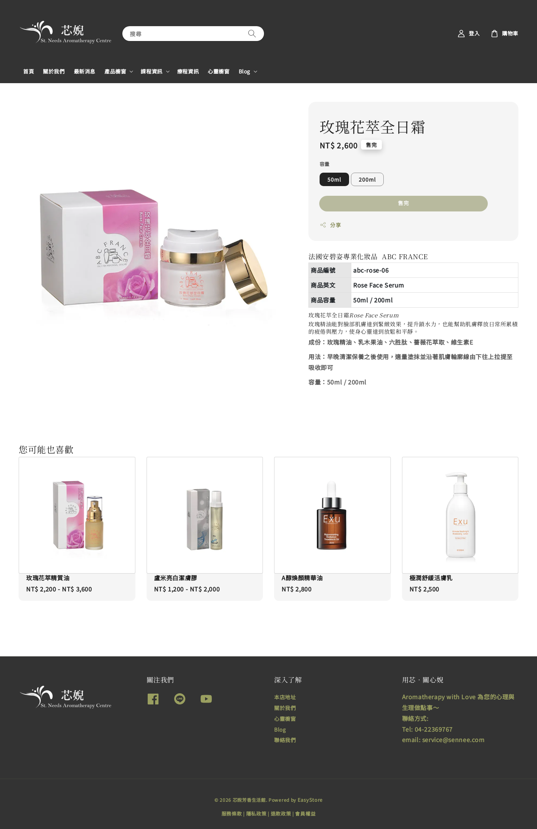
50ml (334, 179)
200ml (367, 179)
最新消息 (84, 71)
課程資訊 (151, 71)
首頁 (28, 71)
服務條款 (232, 813)
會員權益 (305, 813)
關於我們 (54, 71)
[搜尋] (252, 33)
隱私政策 (256, 813)
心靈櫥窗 (218, 71)
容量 (325, 163)
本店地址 (285, 697)
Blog (244, 71)
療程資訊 (188, 71)
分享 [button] (330, 225)
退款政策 (281, 813)
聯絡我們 (285, 740)
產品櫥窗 (115, 71)
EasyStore (310, 799)
